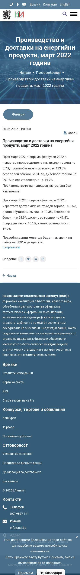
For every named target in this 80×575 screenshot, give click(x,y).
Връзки (34, 4)
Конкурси (9, 418)
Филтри (18, 114)
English (65, 4)
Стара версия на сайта (18, 400)
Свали (70, 133)
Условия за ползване (17, 453)
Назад (9, 275)
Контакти (50, 4)
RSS (5, 391)
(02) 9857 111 (19, 513)
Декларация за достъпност (22, 472)
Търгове (8, 427)
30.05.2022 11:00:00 (17, 129)
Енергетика (11, 247)
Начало (25, 73)
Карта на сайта (13, 382)
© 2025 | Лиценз (14, 490)
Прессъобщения (48, 73)
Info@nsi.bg (18, 527)
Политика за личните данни (22, 463)
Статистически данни (18, 373)
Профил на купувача (17, 436)
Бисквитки (10, 481)
